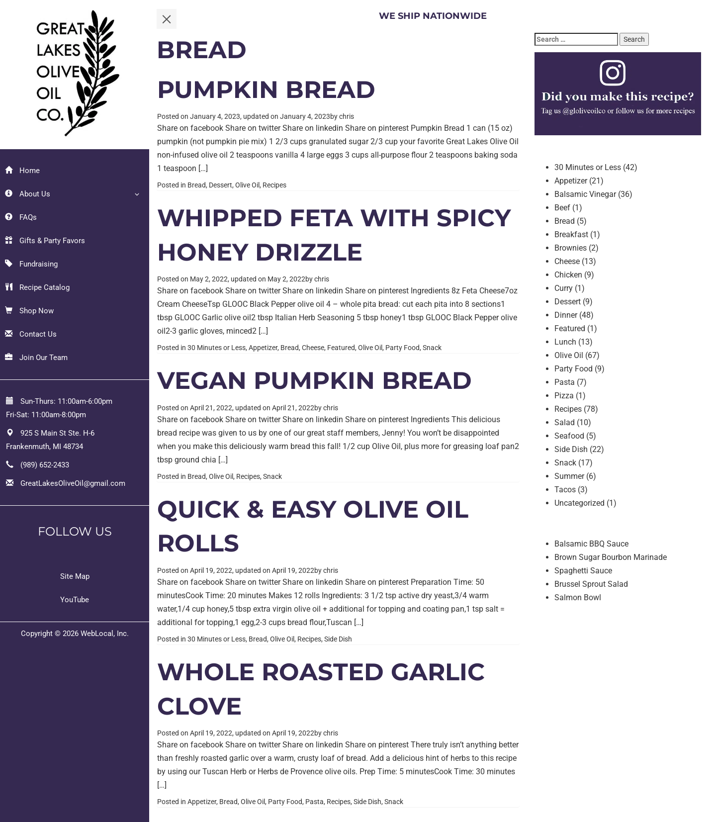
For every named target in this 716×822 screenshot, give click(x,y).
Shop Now (29, 310)
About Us (27, 193)
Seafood (569, 436)
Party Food (402, 348)
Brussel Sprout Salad (591, 584)
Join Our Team (36, 357)
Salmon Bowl (577, 597)
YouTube (74, 599)
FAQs (21, 217)
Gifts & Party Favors (45, 240)
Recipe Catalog (37, 287)
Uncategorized (579, 503)
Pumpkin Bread (266, 89)
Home (22, 170)
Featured (341, 348)
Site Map (75, 576)
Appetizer (263, 348)
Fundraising (31, 264)
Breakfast (571, 234)
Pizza (564, 395)
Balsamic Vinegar (585, 194)
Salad (564, 422)
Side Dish (338, 639)
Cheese (313, 348)
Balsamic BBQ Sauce (591, 543)
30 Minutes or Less (216, 348)
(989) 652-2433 (44, 464)
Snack (432, 348)
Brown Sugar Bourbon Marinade (610, 557)
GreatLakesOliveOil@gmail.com (72, 483)
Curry (563, 288)
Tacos (565, 489)
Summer (569, 476)
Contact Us (31, 334)
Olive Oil (247, 185)
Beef (562, 207)
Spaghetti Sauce (583, 570)
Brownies (570, 248)
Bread (196, 185)
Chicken (568, 274)
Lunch (565, 342)
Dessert (220, 185)
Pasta (314, 802)
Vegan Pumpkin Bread (314, 380)
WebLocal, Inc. (105, 633)
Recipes (274, 185)
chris (346, 116)
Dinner (565, 315)
